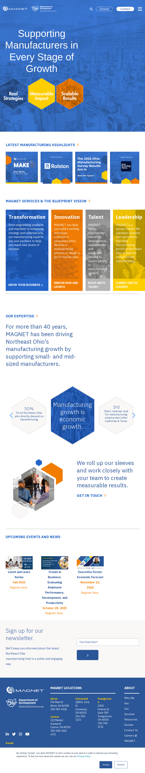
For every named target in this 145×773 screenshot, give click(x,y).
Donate (104, 9)
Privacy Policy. (84, 756)
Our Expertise (20, 316)
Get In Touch (89, 495)
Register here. (19, 587)
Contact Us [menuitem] (131, 730)
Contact (125, 9)
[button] (11, 415)
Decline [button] (120, 765)
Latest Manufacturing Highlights (40, 144)
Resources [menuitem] (130, 719)
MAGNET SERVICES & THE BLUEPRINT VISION (46, 201)
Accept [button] (105, 765)
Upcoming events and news (33, 536)
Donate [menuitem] (128, 724)
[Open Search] (91, 9)
